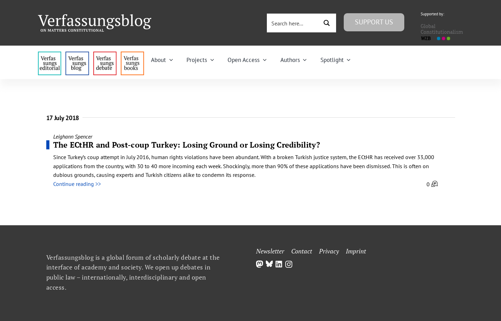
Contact (301, 251)
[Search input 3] (293, 23)
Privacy (329, 251)
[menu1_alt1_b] (77, 54)
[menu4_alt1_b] (49, 54)
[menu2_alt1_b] (105, 54)
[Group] (94, 17)
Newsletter (270, 251)
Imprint (356, 251)
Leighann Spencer (72, 136)
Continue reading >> (77, 183)
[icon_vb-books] (132, 54)
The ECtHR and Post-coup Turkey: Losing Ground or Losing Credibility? (186, 145)
